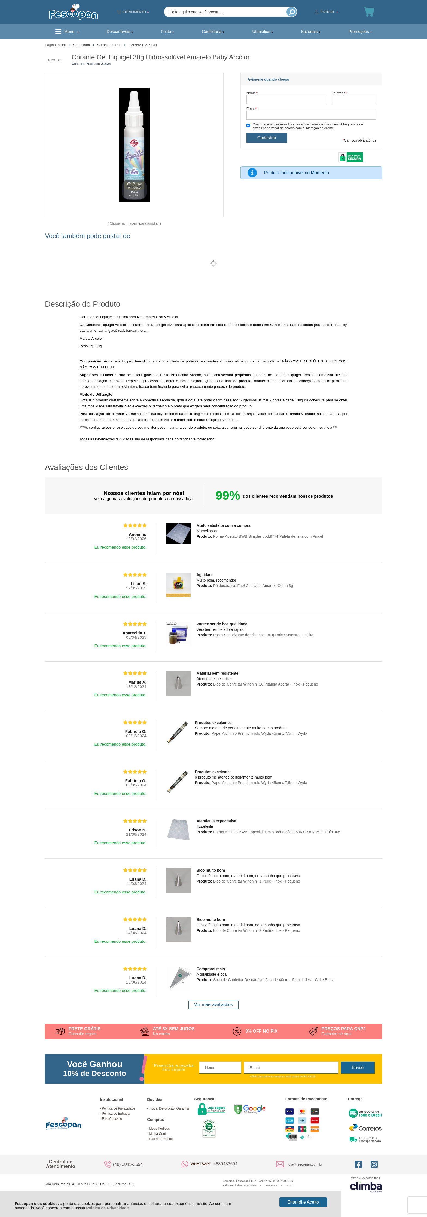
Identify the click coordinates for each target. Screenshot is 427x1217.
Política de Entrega (115, 1113)
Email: (252, 109)
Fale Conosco (112, 1119)
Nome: (252, 93)
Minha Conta (158, 1134)
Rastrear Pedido (161, 1139)
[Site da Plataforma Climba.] (366, 1184)
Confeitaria (82, 45)
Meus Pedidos (159, 1128)
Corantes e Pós (109, 45)
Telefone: (340, 93)
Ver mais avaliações (213, 1004)
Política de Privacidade (107, 1208)
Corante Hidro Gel (143, 45)
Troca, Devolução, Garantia (169, 1108)
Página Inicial (56, 45)
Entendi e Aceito (303, 1202)
